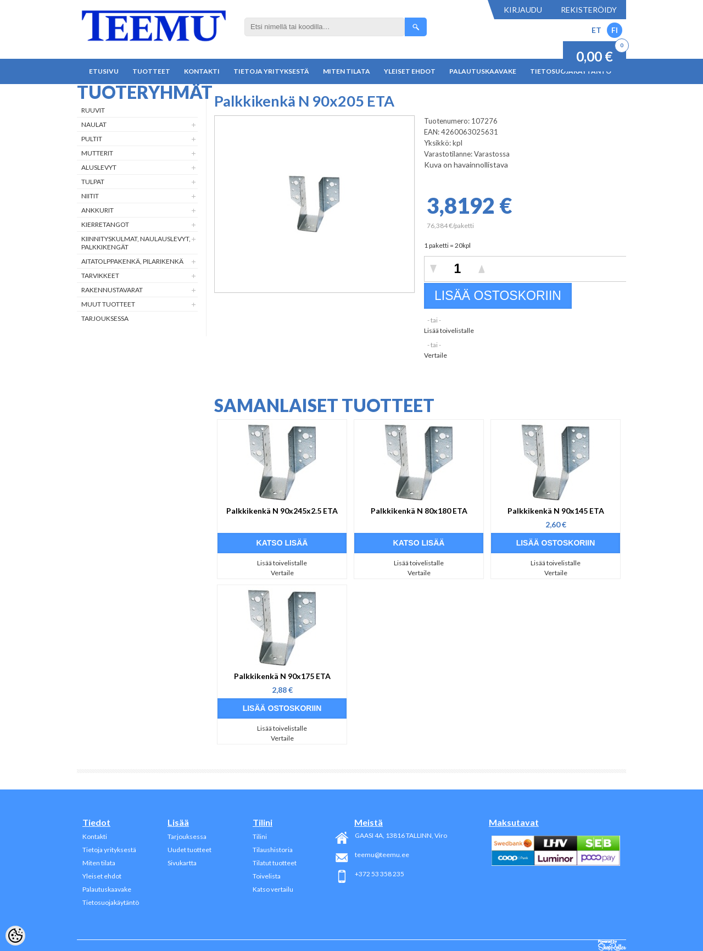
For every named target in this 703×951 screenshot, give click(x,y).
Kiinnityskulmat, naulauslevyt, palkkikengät (136, 243)
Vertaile (435, 355)
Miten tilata (346, 71)
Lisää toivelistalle (449, 330)
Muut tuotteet (108, 304)
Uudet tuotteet (189, 850)
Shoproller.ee (612, 945)
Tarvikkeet (100, 275)
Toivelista (267, 876)
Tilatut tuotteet (275, 863)
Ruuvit (93, 110)
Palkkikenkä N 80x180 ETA (419, 510)
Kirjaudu (523, 9)
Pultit (91, 139)
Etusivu (104, 71)
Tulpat (92, 181)
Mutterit (97, 153)
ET (596, 30)
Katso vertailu (273, 889)
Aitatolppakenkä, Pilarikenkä (132, 261)
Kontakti (202, 71)
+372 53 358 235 (379, 874)
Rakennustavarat (112, 290)
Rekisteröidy (589, 9)
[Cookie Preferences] (15, 936)
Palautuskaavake (482, 71)
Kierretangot (105, 224)
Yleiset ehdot (410, 71)
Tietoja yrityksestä (271, 71)
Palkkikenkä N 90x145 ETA (555, 510)
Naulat (94, 124)
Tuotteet (151, 71)
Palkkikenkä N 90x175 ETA (282, 676)
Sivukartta (182, 863)
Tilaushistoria (273, 850)
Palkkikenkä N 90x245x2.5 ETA (282, 510)
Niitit (90, 196)
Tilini (260, 836)
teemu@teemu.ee (382, 854)
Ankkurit (97, 210)
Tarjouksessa (105, 318)
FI (614, 30)
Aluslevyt (98, 167)
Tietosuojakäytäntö (110, 902)
